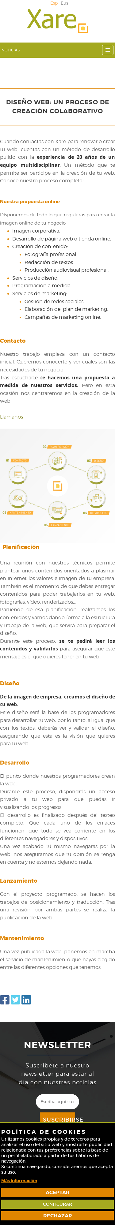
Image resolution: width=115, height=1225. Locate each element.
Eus (64, 3)
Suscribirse (59, 1119)
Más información (19, 1180)
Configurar (57, 1204)
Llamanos (11, 417)
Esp (54, 3)
